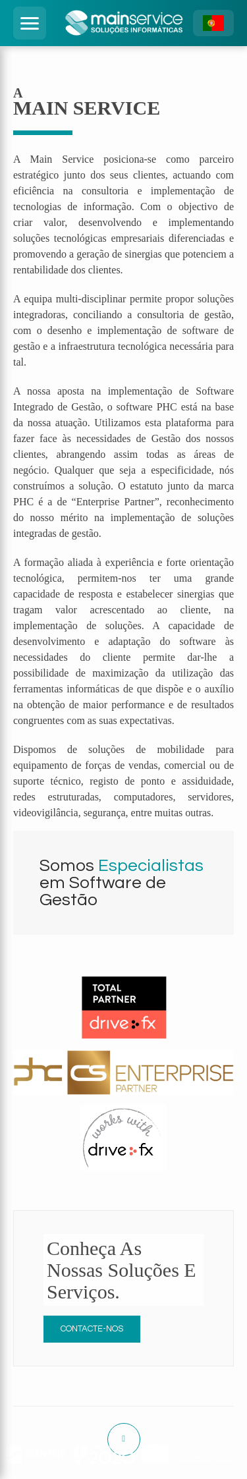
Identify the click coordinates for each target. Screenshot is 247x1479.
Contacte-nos (92, 1328)
